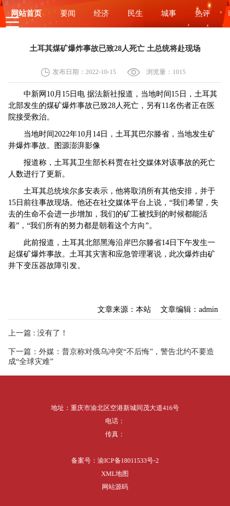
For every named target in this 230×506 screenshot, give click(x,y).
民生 (135, 13)
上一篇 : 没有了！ (38, 333)
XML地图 (115, 473)
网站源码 (115, 487)
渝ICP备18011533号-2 (128, 460)
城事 (168, 13)
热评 (202, 13)
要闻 (68, 13)
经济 (101, 13)
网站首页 (26, 13)
